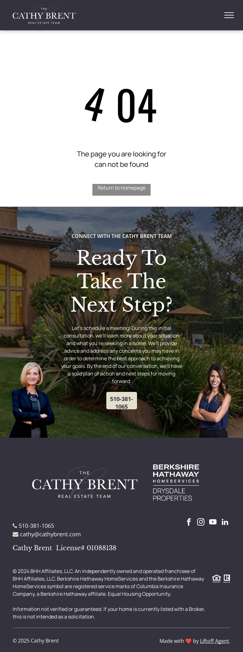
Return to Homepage (122, 187)
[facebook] (188, 522)
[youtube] (212, 522)
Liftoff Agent (214, 640)
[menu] (229, 15)
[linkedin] (224, 522)
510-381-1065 (36, 525)
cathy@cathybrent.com (50, 534)
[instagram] (200, 522)
